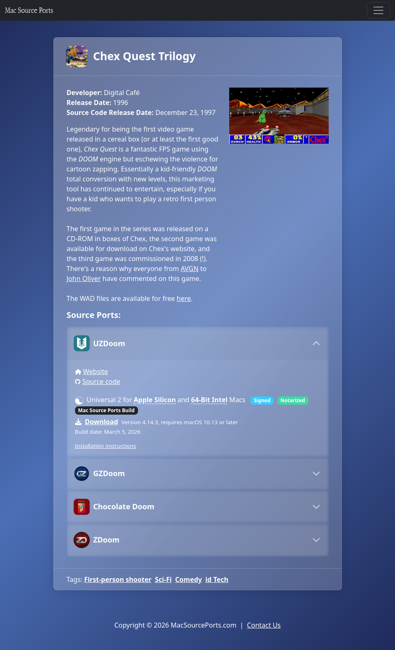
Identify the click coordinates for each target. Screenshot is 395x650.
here (184, 298)
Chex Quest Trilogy (131, 56)
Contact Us (264, 625)
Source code (101, 381)
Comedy (188, 579)
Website (95, 371)
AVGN (190, 268)
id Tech (217, 579)
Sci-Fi (163, 579)
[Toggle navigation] (378, 10)
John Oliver (84, 278)
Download (101, 421)
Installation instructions (105, 446)
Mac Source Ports (29, 10)
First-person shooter (117, 579)
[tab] (198, 343)
